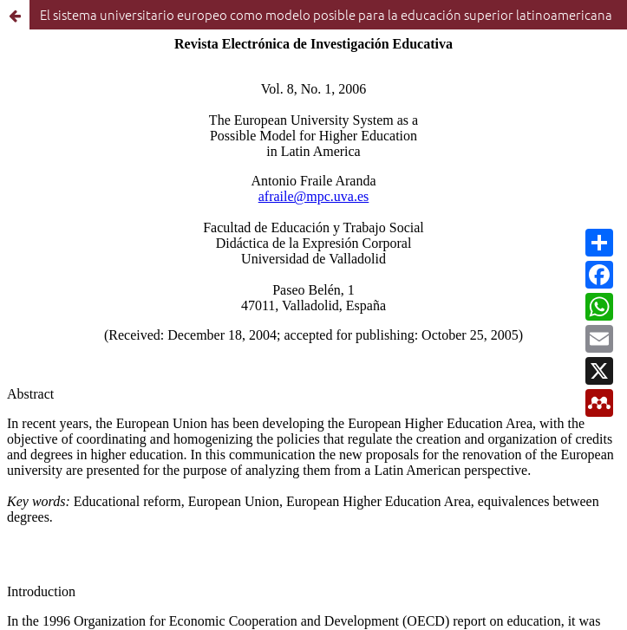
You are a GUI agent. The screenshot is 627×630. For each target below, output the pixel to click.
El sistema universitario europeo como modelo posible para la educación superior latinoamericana (326, 14)
